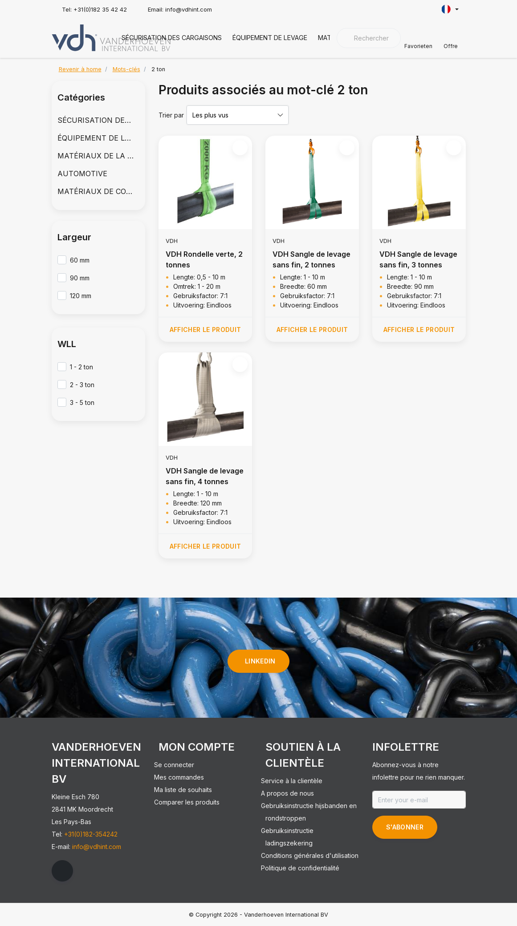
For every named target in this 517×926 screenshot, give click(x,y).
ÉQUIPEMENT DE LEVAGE (269, 37)
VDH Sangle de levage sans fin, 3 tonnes (418, 259)
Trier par (171, 115)
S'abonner (404, 827)
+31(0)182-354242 (91, 834)
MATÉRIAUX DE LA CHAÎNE (98, 155)
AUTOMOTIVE (82, 173)
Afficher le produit (205, 329)
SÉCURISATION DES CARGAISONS (172, 37)
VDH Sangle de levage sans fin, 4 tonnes (205, 476)
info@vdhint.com (96, 846)
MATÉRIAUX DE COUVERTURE (98, 191)
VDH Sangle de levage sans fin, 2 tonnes (311, 259)
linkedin (260, 661)
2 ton (158, 69)
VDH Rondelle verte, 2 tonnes (204, 259)
